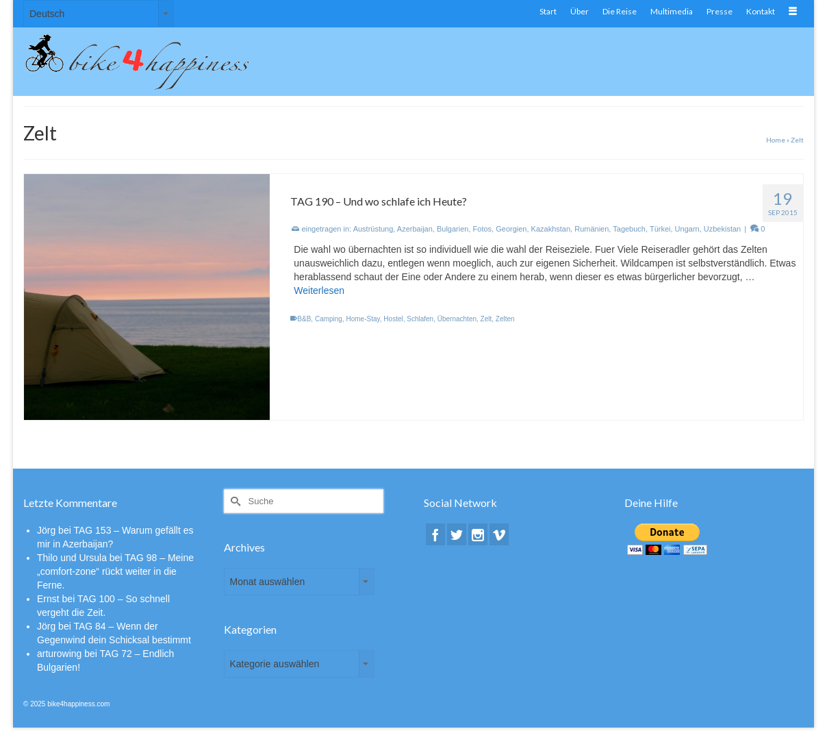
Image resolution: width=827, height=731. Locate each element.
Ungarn (687, 229)
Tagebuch (629, 229)
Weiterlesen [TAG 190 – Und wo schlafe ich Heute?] (319, 290)
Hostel (393, 319)
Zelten (505, 319)
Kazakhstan (550, 229)
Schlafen (420, 319)
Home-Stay (363, 319)
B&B (304, 319)
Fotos (482, 229)
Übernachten (456, 319)
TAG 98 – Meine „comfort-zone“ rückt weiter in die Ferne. (115, 571)
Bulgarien (452, 229)
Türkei (660, 229)
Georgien (511, 229)
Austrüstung (373, 229)
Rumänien (591, 229)
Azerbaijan (415, 229)
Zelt (486, 319)
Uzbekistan (722, 229)
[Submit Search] (234, 501)
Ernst (48, 598)
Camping (328, 319)
